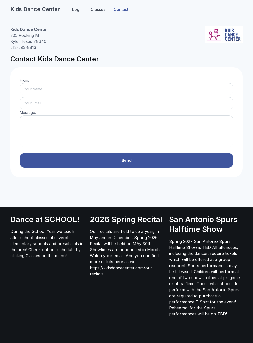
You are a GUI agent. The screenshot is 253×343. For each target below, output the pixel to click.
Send (127, 160)
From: (24, 80)
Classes (98, 9)
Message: (28, 112)
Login (77, 9)
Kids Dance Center (35, 9)
